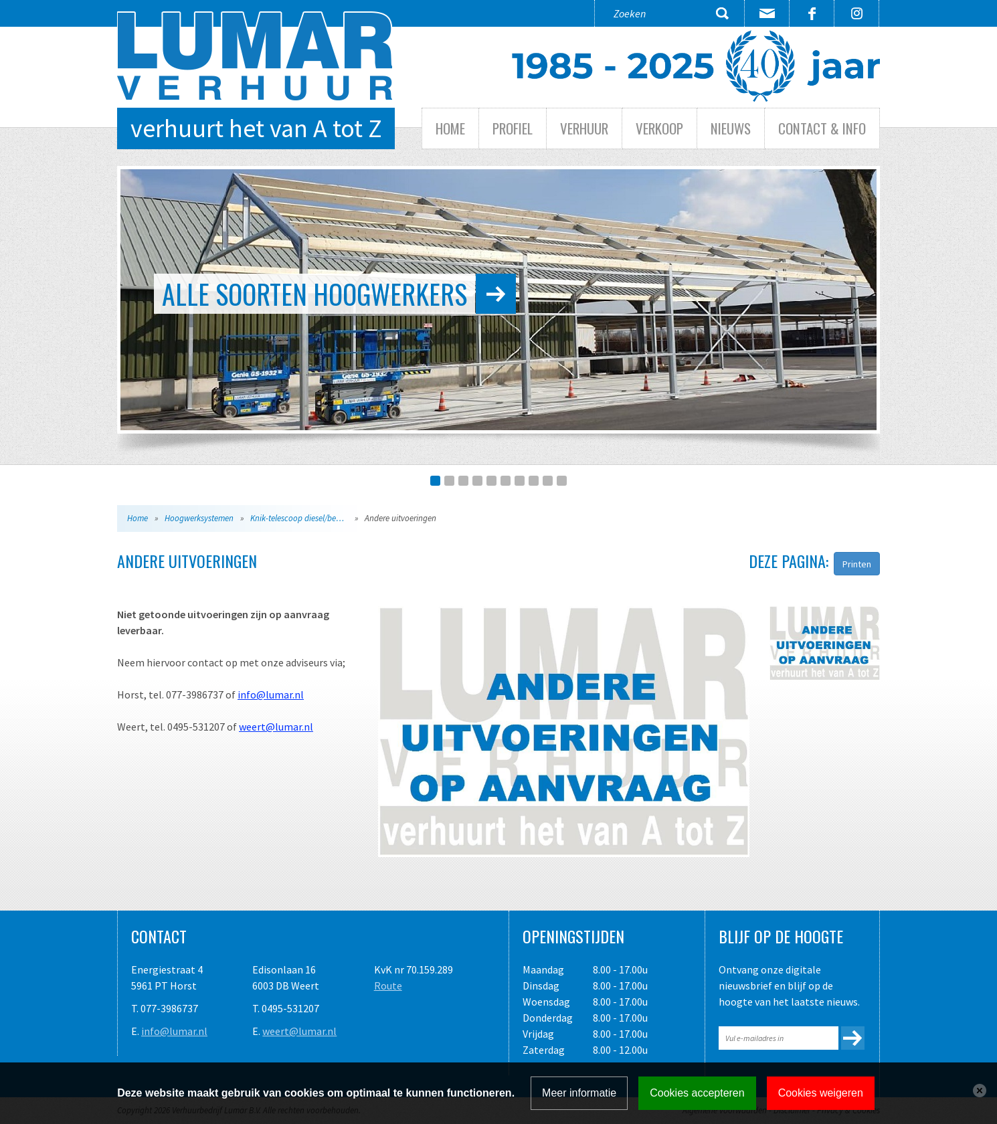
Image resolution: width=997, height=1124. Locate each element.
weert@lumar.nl (276, 726)
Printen (856, 564)
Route (388, 985)
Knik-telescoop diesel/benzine (302, 518)
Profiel (512, 128)
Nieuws (731, 128)
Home (450, 128)
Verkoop (659, 128)
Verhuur (584, 128)
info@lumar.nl (271, 694)
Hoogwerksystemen (199, 518)
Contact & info (822, 128)
